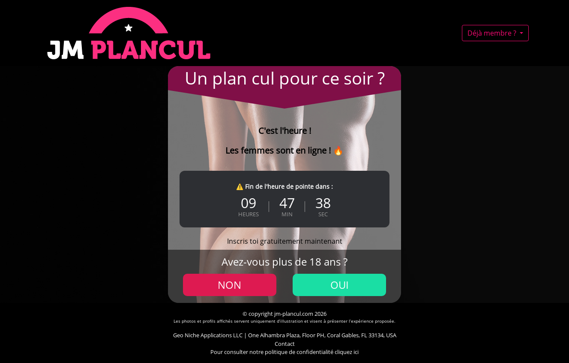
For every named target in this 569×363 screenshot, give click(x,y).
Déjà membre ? (492, 33)
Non (229, 285)
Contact (285, 344)
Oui (339, 285)
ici (356, 352)
